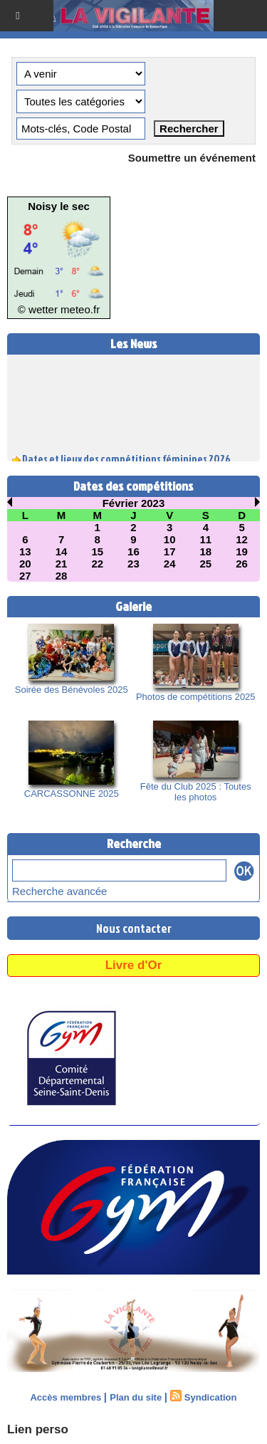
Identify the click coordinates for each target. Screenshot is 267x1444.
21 (62, 564)
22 (97, 564)
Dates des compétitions (133, 486)
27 (25, 576)
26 (242, 564)
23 (133, 564)
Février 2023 (134, 503)
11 (206, 539)
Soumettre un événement (192, 158)
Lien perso (37, 1429)
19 (242, 551)
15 (97, 551)
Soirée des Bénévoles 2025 (71, 689)
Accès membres (65, 1397)
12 (242, 539)
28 (62, 576)
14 (62, 551)
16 (133, 551)
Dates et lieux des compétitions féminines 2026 (126, 460)
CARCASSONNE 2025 (71, 793)
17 (170, 551)
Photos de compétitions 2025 (196, 696)
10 (170, 539)
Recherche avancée (59, 891)
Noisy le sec (59, 206)
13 (25, 551)
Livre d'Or (133, 965)
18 (206, 551)
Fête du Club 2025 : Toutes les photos (195, 791)
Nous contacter (134, 928)
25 (206, 564)
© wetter (38, 309)
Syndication (210, 1397)
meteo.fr (80, 309)
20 (25, 564)
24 (170, 564)
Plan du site (136, 1397)
